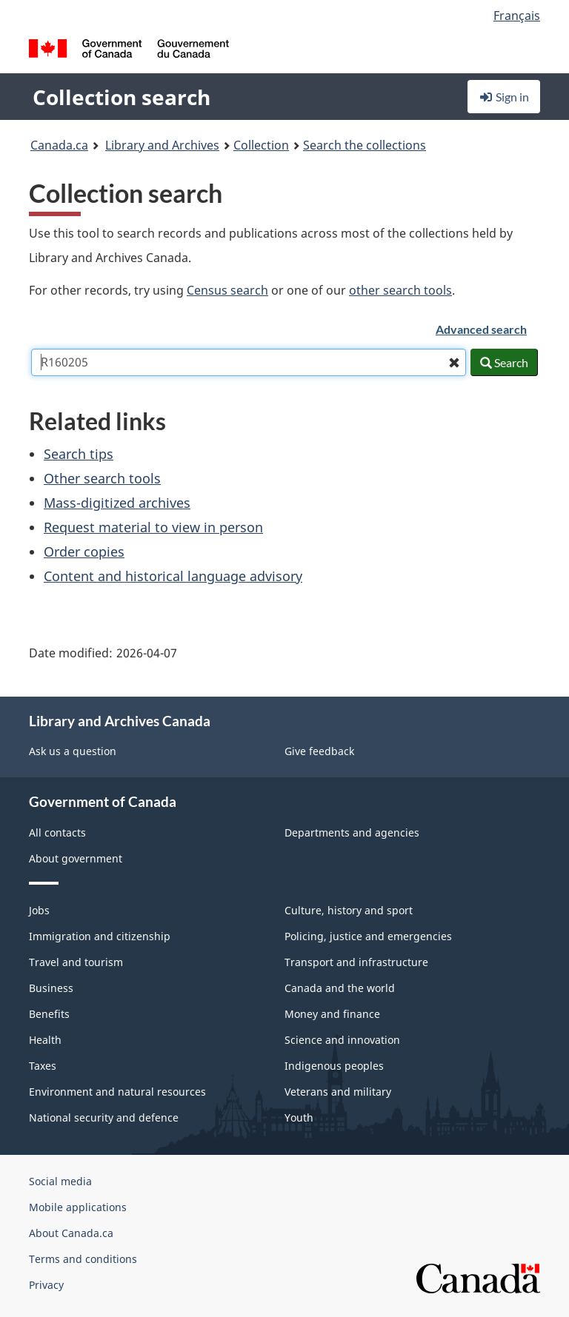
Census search (227, 290)
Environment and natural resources (117, 1092)
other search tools (400, 290)
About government (75, 858)
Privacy (46, 1285)
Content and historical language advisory (173, 576)
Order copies (84, 551)
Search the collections (364, 145)
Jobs (39, 910)
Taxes (42, 1066)
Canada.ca (59, 145)
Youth (298, 1117)
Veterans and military (337, 1092)
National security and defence (104, 1117)
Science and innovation (342, 1040)
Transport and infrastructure (356, 962)
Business (51, 988)
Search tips (78, 454)
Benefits (49, 1014)
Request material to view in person (153, 527)
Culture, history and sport (348, 910)
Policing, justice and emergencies (368, 936)
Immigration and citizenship (99, 936)
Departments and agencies (351, 832)
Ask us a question (72, 751)
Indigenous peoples (334, 1066)
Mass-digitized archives (117, 503)
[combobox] (248, 362)
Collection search (121, 97)
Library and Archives (162, 145)
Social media (60, 1181)
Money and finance (332, 1014)
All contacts (57, 832)
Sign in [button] (504, 97)
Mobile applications (78, 1207)
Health (45, 1040)
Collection (261, 145)
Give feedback (319, 751)
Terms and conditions (83, 1259)
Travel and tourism (76, 962)
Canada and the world (339, 988)
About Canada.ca (71, 1233)
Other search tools (102, 478)
